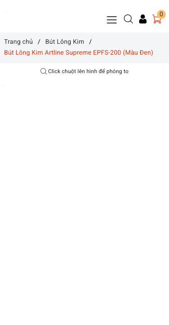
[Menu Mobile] (112, 19)
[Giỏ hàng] (157, 19)
